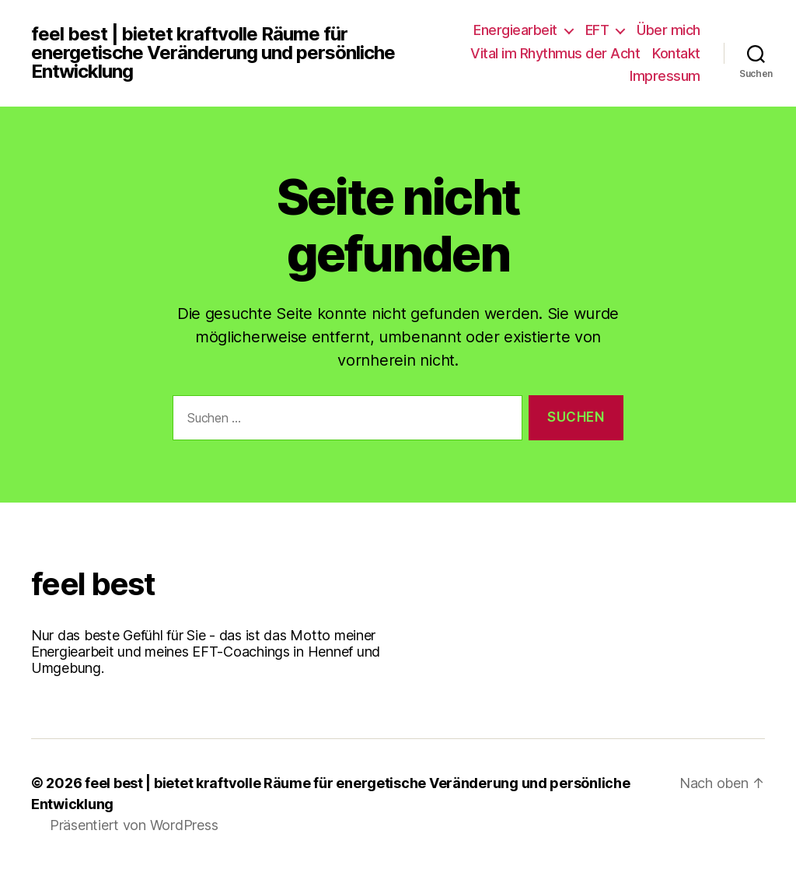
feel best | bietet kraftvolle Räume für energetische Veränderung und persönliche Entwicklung (213, 53)
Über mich (668, 30)
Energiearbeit (515, 30)
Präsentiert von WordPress (134, 825)
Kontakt (676, 53)
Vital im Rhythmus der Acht (555, 53)
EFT (597, 30)
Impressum (665, 76)
